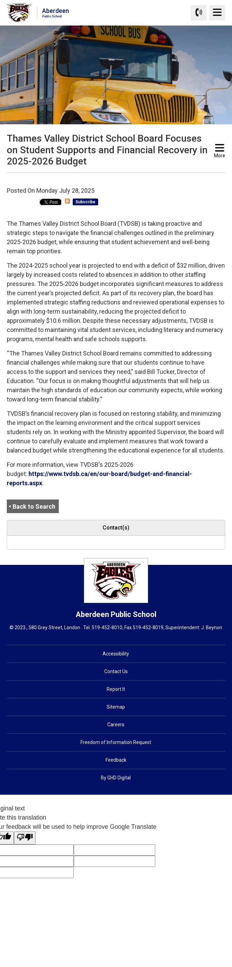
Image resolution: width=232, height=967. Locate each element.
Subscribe (85, 202)
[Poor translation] (25, 837)
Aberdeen (55, 12)
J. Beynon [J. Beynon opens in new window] (211, 627)
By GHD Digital (116, 777)
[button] (105, 178)
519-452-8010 (107, 627)
